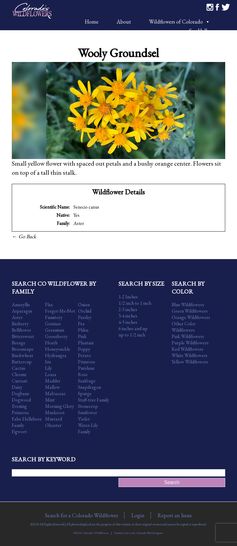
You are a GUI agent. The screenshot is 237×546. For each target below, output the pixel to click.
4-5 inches (127, 322)
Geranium (54, 330)
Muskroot (55, 412)
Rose (83, 374)
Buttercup (22, 362)
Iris (48, 362)
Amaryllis (21, 304)
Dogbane (20, 393)
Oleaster (53, 425)
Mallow (52, 387)
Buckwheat (22, 355)
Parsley (85, 317)
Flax (49, 304)
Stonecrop (88, 406)
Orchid (84, 311)
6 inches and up (133, 328)
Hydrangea (56, 355)
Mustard (53, 419)
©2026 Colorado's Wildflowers (91, 533)
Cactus (18, 368)
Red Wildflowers (187, 349)
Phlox (83, 330)
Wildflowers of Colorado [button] (179, 21)
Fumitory (54, 317)
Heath (51, 343)
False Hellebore (27, 419)
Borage (18, 343)
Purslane (86, 368)
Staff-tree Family (93, 400)
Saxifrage (87, 381)
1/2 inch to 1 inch (134, 303)
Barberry (20, 323)
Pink (82, 336)
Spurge (85, 393)
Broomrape (23, 349)
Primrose (86, 362)
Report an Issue (174, 515)
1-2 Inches (128, 297)
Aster (78, 223)
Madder (52, 381)
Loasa (50, 374)
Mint (50, 400)
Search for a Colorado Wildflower (81, 515)
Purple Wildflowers (190, 343)
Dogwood (21, 400)
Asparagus (22, 311)
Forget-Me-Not (60, 311)
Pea (81, 323)
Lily (48, 368)
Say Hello (199, 30)
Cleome (19, 374)
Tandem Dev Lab (124, 533)
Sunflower (87, 412)
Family (18, 425)
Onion (84, 304)
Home (92, 21)
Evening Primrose (20, 409)
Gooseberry (56, 336)
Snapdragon (89, 387)
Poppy (84, 349)
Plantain (86, 343)
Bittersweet (23, 336)
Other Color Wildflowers (184, 326)
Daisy (17, 387)
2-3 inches (127, 309)
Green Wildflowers (190, 311)
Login (137, 515)
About (124, 21)
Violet (84, 419)
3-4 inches (127, 316)
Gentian (52, 323)
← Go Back (24, 236)
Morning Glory (59, 406)
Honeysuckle (57, 349)
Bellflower (21, 330)
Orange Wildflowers (191, 317)
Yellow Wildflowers (190, 362)
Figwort (19, 431)
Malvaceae (55, 393)
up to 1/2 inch (131, 335)
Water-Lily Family (88, 428)
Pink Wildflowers (188, 336)
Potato (84, 355)
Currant (20, 381)
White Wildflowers (189, 355)
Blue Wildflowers (188, 304)
